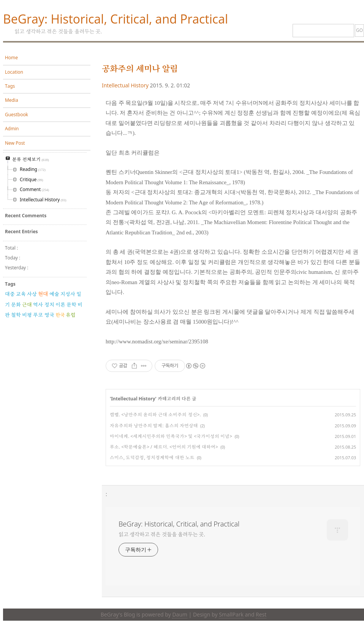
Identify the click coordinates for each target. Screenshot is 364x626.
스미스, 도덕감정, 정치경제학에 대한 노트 (152, 457)
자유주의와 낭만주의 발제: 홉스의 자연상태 (154, 425)
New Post (15, 143)
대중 (10, 294)
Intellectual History (125, 85)
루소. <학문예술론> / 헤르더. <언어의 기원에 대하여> (164, 447)
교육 (21, 294)
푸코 (38, 314)
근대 (27, 304)
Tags (10, 86)
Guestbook (16, 114)
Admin (12, 128)
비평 (27, 314)
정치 (49, 304)
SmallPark (231, 614)
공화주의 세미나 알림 (140, 68)
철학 (16, 314)
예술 (54, 294)
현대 (43, 293)
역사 (38, 304)
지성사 (67, 294)
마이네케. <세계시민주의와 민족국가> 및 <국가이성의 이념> (171, 436)
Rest (261, 614)
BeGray (110, 614)
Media (11, 100)
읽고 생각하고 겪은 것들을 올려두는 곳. (162, 534)
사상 (32, 294)
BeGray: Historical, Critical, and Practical (115, 19)
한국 (60, 314)
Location (14, 72)
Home (11, 57)
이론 (60, 304)
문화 (16, 304)
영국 (49, 314)
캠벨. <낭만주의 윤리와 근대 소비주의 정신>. (155, 414)
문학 (71, 304)
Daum (179, 614)
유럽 (71, 314)
